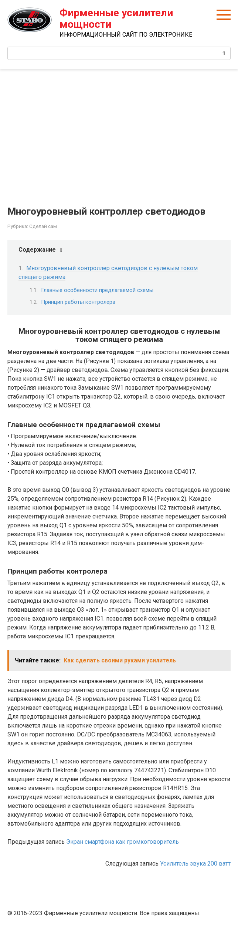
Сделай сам (43, 226)
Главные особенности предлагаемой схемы (97, 290)
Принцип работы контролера (78, 302)
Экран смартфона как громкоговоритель (122, 841)
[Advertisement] (119, 132)
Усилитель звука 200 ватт (195, 863)
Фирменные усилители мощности (116, 18)
